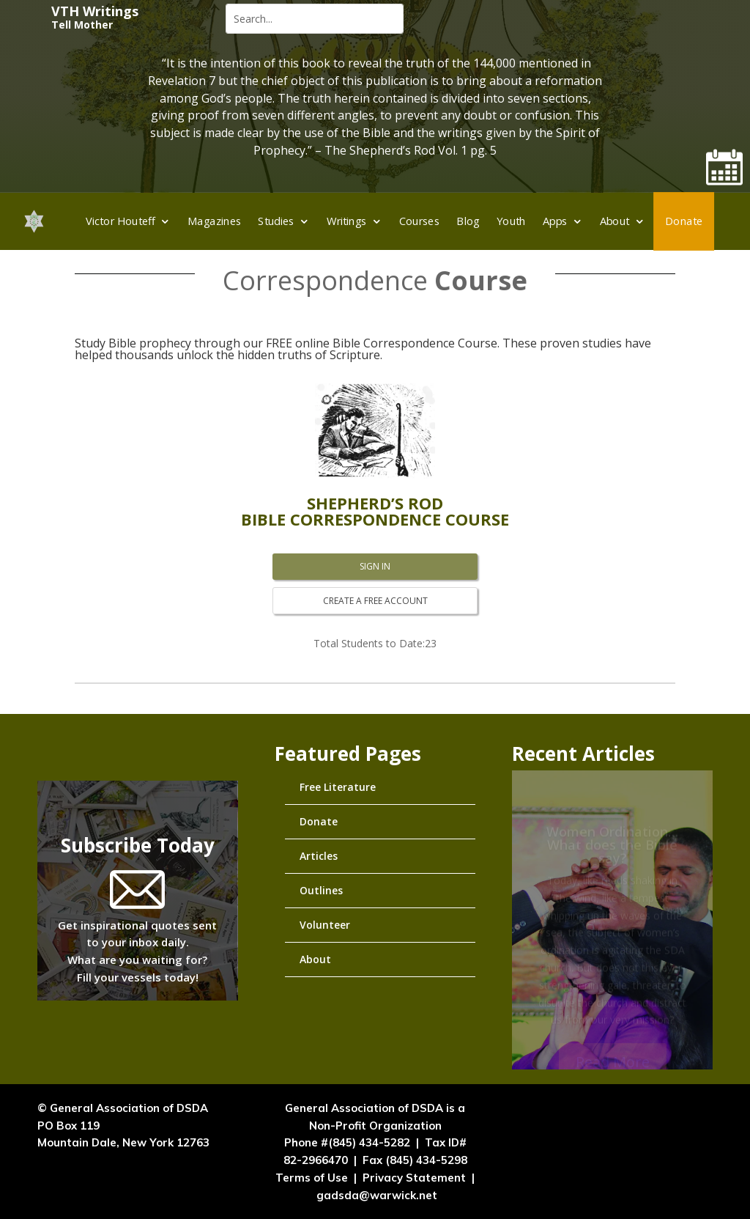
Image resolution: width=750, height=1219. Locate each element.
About (615, 220)
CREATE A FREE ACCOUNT (375, 600)
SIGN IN (375, 566)
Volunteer (325, 925)
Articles (319, 856)
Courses (419, 220)
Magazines (215, 220)
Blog (468, 220)
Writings (347, 220)
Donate (683, 220)
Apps (555, 220)
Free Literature (338, 787)
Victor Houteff (121, 220)
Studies (276, 220)
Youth (511, 220)
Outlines (321, 890)
